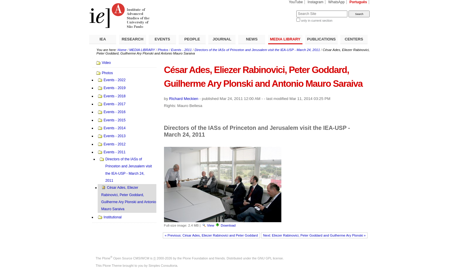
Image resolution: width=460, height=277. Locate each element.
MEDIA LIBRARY (285, 39)
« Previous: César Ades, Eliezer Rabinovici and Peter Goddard (211, 235)
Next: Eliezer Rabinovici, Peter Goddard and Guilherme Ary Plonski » (314, 235)
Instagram (316, 2)
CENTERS (354, 39)
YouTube (296, 2)
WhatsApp (336, 2)
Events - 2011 (181, 50)
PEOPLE (192, 39)
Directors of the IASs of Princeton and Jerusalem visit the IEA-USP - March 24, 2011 (257, 50)
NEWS (252, 39)
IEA (102, 39)
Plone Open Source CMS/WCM (125, 258)
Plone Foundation (195, 258)
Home (122, 50)
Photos (163, 50)
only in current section (316, 20)
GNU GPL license (270, 258)
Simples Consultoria (162, 265)
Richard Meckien (184, 98)
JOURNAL (222, 39)
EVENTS (162, 39)
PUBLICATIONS (321, 39)
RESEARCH (132, 39)
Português (358, 2)
